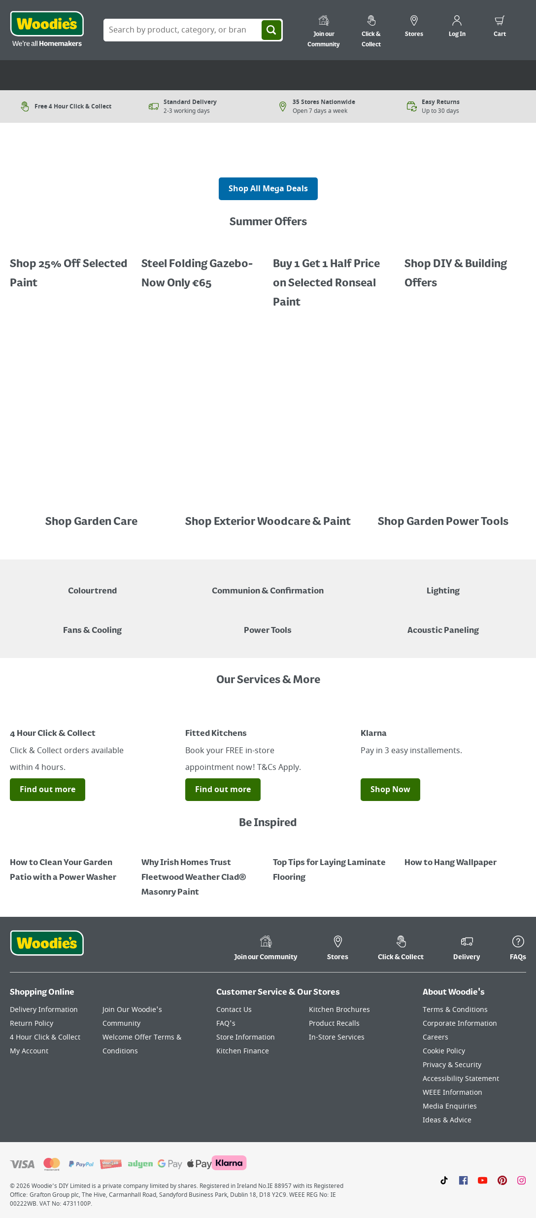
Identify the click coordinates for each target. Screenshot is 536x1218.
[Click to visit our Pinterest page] (502, 1180)
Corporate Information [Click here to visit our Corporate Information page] (460, 1023)
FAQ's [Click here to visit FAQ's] (225, 1023)
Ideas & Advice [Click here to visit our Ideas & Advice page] (447, 1120)
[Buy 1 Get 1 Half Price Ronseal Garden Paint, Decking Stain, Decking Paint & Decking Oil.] (202, 266)
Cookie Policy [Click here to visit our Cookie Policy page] (444, 1051)
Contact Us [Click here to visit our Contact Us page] (234, 1010)
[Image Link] (92, 502)
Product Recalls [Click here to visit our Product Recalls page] (334, 1023)
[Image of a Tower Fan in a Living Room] (92, 623)
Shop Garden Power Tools (443, 522)
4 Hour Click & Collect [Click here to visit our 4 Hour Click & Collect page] (45, 1037)
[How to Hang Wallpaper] (465, 855)
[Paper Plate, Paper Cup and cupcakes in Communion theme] (268, 584)
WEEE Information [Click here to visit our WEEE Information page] (452, 1092)
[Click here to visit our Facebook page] (463, 1180)
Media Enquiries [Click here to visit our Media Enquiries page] (450, 1106)
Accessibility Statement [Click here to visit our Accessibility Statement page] (461, 1079)
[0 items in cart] (499, 27)
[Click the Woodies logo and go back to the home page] (47, 30)
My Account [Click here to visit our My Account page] (29, 1051)
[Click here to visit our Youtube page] (482, 1180)
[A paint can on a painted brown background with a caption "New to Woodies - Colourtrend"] (92, 584)
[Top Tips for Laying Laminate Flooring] (334, 863)
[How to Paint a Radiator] (202, 870)
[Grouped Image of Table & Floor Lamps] (443, 584)
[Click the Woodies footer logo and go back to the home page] (47, 949)
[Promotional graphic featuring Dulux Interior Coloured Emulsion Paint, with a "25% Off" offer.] (71, 266)
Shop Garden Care (92, 522)
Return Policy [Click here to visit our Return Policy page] (31, 1023)
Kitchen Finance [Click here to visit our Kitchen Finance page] (242, 1051)
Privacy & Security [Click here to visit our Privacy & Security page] (452, 1065)
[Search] (271, 30)
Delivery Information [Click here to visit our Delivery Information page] (44, 1010)
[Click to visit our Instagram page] (521, 1180)
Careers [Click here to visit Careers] (435, 1037)
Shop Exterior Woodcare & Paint (268, 522)
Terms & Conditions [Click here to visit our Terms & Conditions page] (455, 1010)
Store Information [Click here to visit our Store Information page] (245, 1037)
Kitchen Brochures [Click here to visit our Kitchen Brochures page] (339, 1010)
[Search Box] (193, 30)
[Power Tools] (268, 623)
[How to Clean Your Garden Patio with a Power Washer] (71, 863)
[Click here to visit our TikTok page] (444, 1180)
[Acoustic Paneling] (443, 623)
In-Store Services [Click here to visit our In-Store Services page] (337, 1037)
